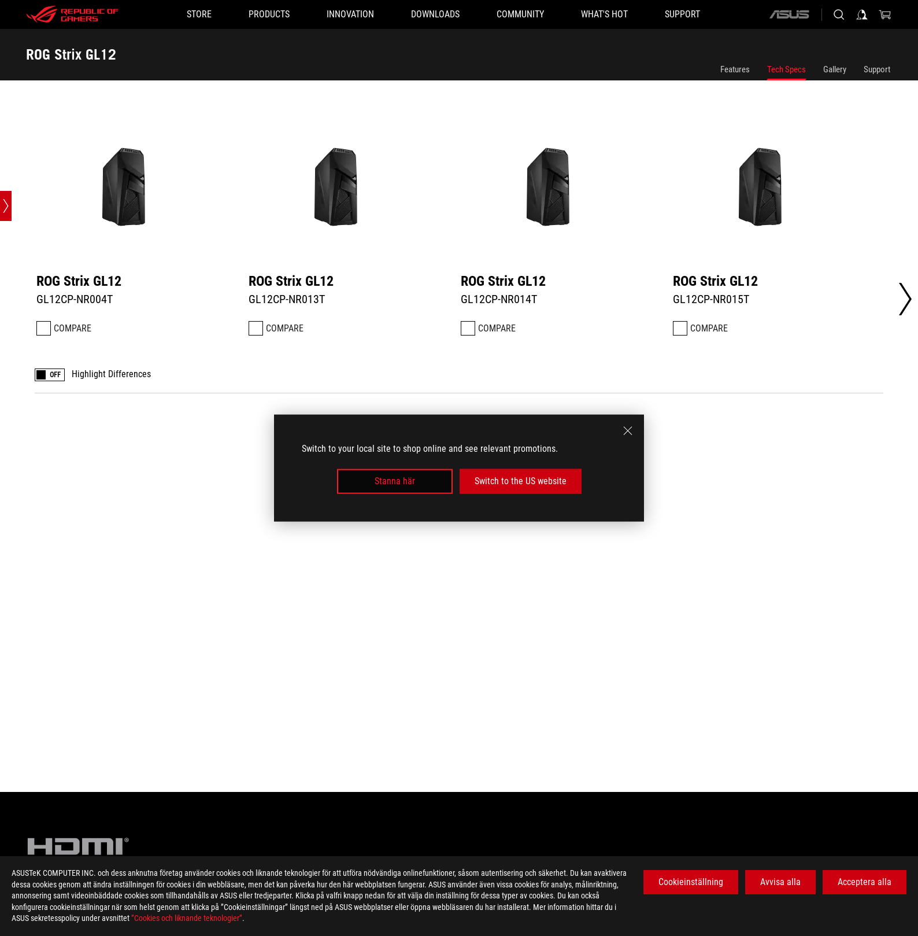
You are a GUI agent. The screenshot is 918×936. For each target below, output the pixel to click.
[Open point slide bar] (6, 206)
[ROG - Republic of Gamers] (72, 14)
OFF (55, 375)
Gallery (834, 69)
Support (877, 69)
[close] (628, 431)
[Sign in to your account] (862, 14)
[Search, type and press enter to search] (839, 14)
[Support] (682, 14)
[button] (269, 14)
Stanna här (395, 481)
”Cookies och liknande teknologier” (186, 918)
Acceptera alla (864, 881)
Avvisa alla (780, 881)
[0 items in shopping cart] (885, 14)
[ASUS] (789, 14)
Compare (72, 328)
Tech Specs (786, 69)
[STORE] (199, 14)
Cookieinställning (690, 881)
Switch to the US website (521, 481)
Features (735, 69)
